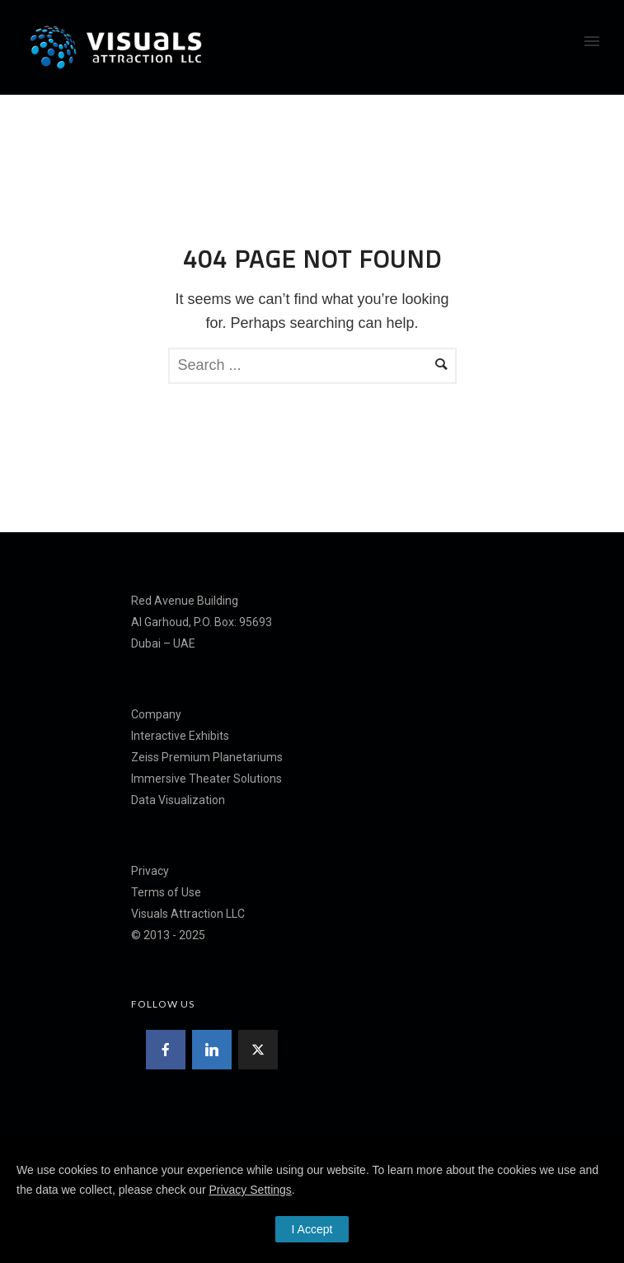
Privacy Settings (250, 1189)
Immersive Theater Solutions (206, 778)
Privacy (150, 870)
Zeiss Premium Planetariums (207, 757)
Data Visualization (178, 800)
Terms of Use (166, 892)
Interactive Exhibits (180, 735)
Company (156, 714)
